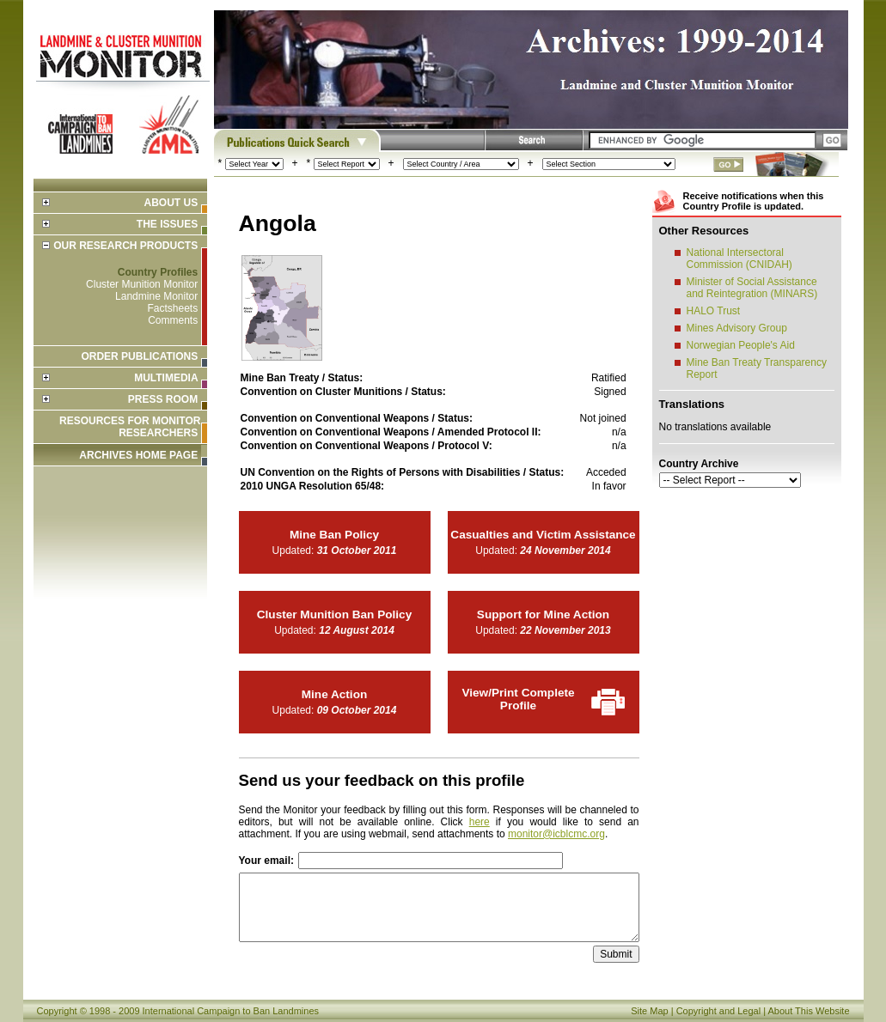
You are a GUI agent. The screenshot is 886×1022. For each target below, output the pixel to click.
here (479, 822)
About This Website (809, 1011)
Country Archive (699, 464)
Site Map (649, 1011)
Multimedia (166, 378)
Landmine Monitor (156, 296)
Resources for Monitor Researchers (129, 427)
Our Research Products (125, 246)
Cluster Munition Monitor (142, 284)
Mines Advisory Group (737, 328)
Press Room (163, 399)
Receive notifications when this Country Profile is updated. (753, 201)
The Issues (167, 224)
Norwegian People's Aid (741, 345)
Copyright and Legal (718, 1011)
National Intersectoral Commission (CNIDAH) (739, 258)
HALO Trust (714, 311)
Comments (173, 320)
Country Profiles (158, 272)
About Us (171, 203)
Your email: (266, 861)
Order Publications (139, 356)
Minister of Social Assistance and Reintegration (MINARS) (752, 288)
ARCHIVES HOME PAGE (138, 455)
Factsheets (172, 308)
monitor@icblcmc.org (556, 834)
